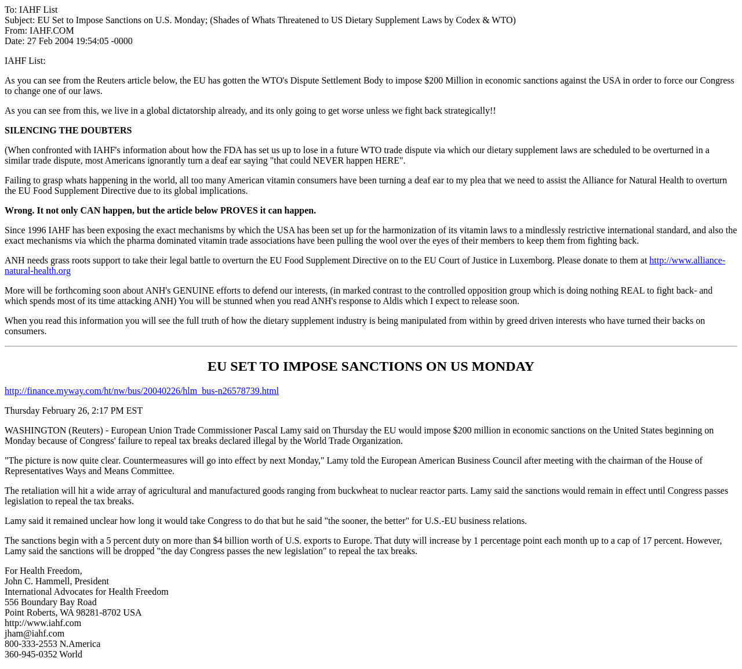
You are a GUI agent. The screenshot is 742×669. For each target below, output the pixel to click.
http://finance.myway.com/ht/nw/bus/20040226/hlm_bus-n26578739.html (142, 391)
